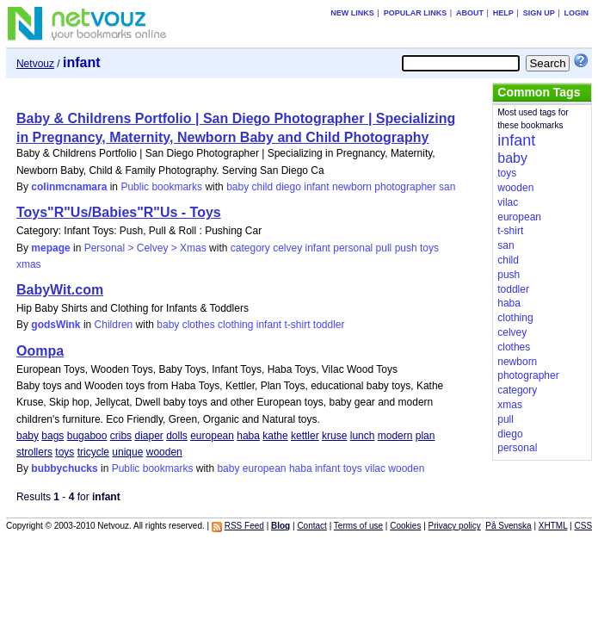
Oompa (40, 351)
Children (114, 325)
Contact (311, 525)
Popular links (415, 13)
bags (52, 436)
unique (127, 452)
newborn (352, 187)
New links (352, 13)
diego (288, 187)
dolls (177, 436)
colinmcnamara (69, 187)
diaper (148, 436)
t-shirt (297, 325)
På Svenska (508, 525)
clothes (198, 325)
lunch (362, 436)
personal (353, 248)
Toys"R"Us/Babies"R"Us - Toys (118, 212)
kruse (334, 436)
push (406, 248)
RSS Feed (244, 525)
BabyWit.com (59, 289)
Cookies (405, 525)
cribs (121, 436)
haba (248, 436)
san (447, 187)
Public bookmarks (161, 187)
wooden (164, 452)
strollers (34, 452)
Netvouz (35, 64)
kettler (305, 436)
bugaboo (87, 436)
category (250, 248)
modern (395, 436)
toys (429, 248)
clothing (235, 325)
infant (316, 187)
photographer (404, 187)
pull (384, 248)
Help (503, 13)
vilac (375, 468)
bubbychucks (64, 468)
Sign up (539, 13)
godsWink (55, 325)
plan (425, 436)
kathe (274, 436)
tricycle (93, 452)
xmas (28, 264)
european (212, 436)
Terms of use (358, 525)
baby (237, 187)
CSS (583, 525)
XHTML (553, 525)
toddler (329, 325)
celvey (287, 248)
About (470, 13)
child (263, 187)
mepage (50, 248)
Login (576, 13)
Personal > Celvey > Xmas (145, 248)
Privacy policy (454, 525)
